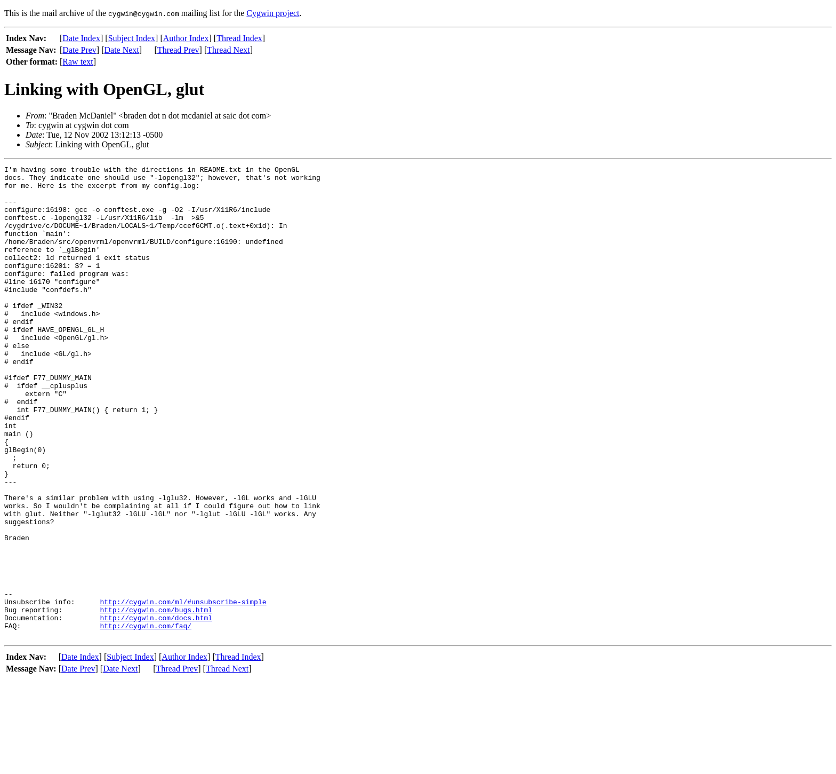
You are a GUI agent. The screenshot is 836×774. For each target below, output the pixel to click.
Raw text (77, 61)
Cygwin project (272, 13)
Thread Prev (178, 49)
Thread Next (228, 49)
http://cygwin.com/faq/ (145, 718)
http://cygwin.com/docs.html (156, 709)
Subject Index (131, 38)
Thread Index (239, 38)
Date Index (81, 38)
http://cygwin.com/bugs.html (156, 699)
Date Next (121, 49)
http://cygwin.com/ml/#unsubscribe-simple (183, 689)
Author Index (186, 38)
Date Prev (79, 49)
